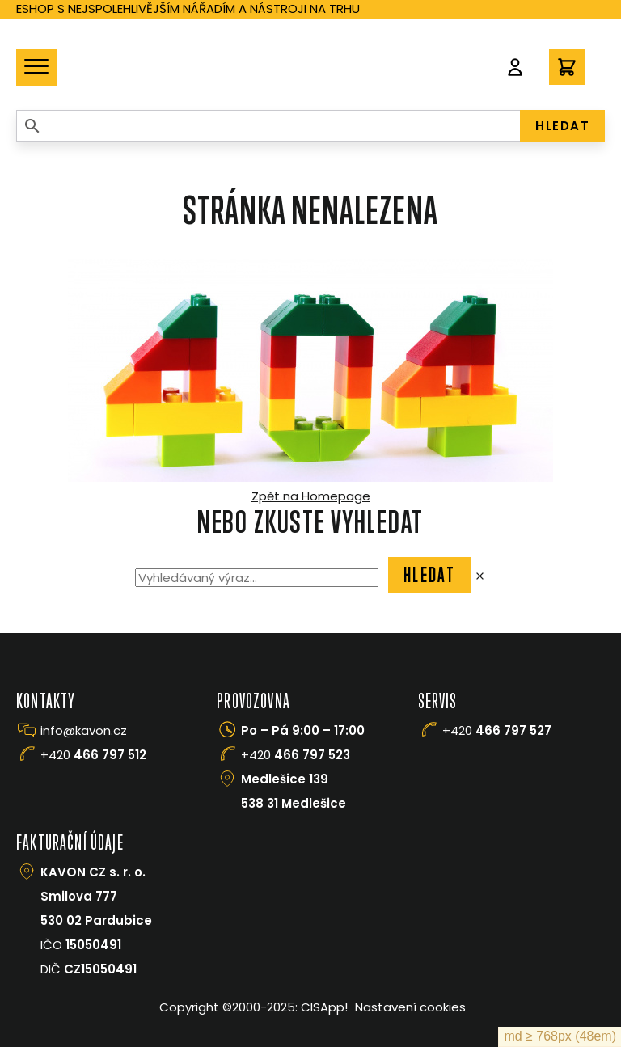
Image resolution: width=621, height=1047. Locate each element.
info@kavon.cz (83, 730)
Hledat (429, 575)
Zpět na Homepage (310, 496)
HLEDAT (562, 125)
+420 (93, 754)
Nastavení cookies (410, 1006)
